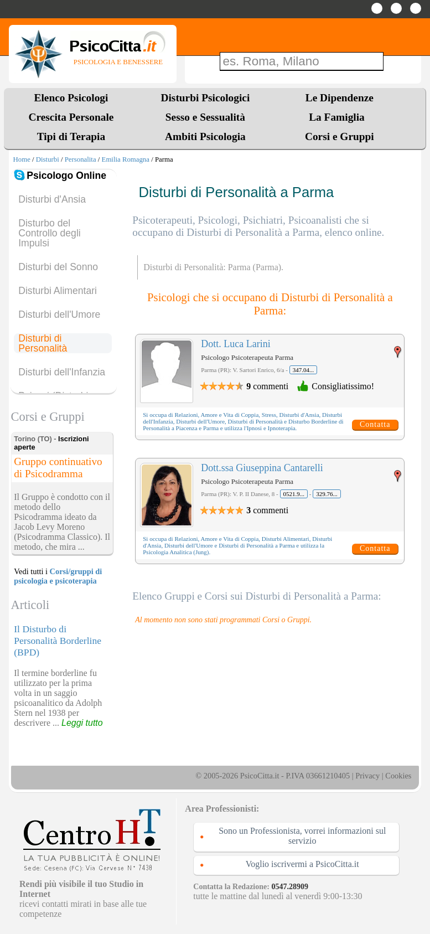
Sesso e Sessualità (205, 117)
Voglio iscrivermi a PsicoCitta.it (302, 864)
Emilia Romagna (125, 159)
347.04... (303, 370)
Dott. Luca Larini (235, 343)
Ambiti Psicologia (205, 136)
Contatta (375, 424)
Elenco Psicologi (71, 98)
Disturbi (47, 159)
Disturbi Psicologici (205, 98)
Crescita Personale (71, 117)
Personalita (80, 159)
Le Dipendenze (339, 98)
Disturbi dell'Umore (59, 314)
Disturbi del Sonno (58, 267)
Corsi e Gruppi (339, 136)
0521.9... (294, 494)
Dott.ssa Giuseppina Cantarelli (262, 467)
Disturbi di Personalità (42, 343)
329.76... (327, 494)
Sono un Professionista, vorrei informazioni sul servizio (302, 835)
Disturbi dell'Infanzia (61, 372)
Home (21, 159)
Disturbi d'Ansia (52, 199)
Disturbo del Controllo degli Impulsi (49, 233)
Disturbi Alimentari (57, 291)
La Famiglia (339, 117)
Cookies (398, 775)
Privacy (367, 775)
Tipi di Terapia (71, 136)
